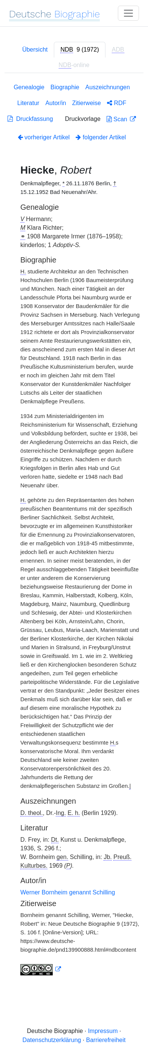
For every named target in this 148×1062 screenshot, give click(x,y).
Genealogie (29, 87)
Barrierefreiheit (106, 1040)
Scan (118, 119)
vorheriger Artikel (44, 137)
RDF (116, 103)
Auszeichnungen (107, 87)
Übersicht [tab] (35, 49)
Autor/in (55, 103)
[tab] (79, 50)
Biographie (64, 87)
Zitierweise (86, 103)
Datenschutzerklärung (52, 1040)
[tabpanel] (74, 531)
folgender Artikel (101, 137)
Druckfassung (30, 119)
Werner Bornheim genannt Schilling (67, 892)
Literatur (28, 103)
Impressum (102, 1031)
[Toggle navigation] (128, 13)
